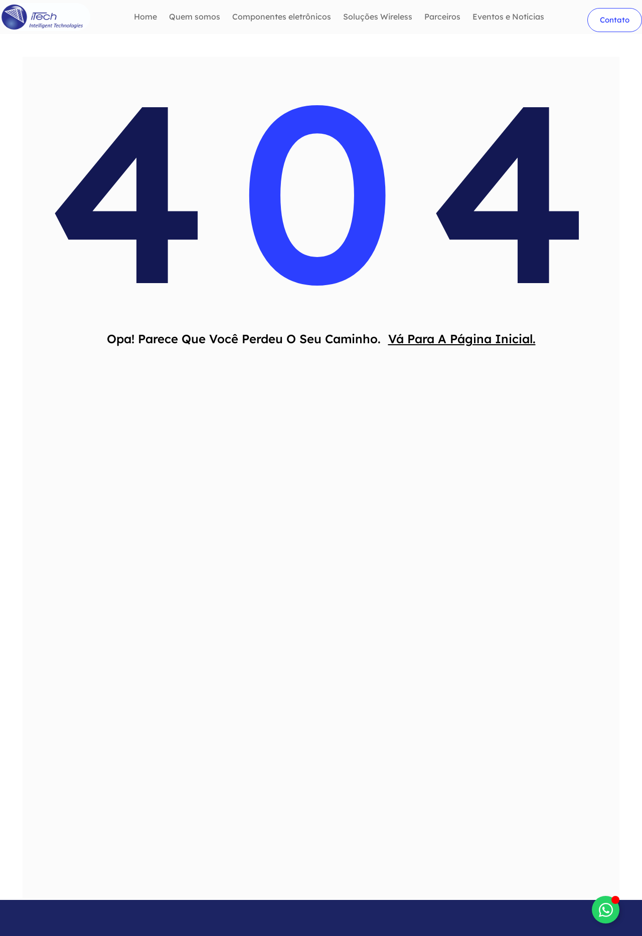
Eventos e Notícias (508, 17)
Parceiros (442, 17)
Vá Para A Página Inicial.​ (462, 341)
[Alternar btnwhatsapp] (605, 909)
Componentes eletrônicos (281, 17)
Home (145, 17)
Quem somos (194, 17)
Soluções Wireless (377, 17)
